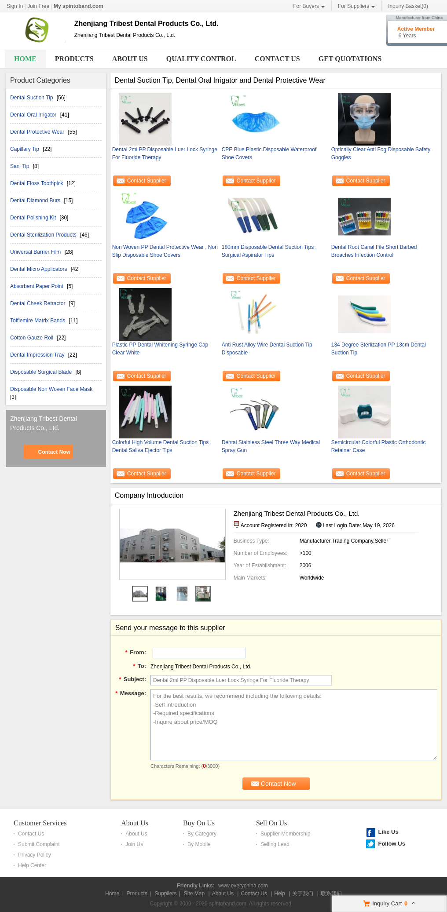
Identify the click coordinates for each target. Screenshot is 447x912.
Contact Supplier (146, 181)
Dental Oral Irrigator (34, 115)
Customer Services (40, 823)
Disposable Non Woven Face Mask (51, 389)
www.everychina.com (243, 886)
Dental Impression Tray (38, 355)
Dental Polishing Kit (33, 218)
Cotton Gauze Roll (32, 338)
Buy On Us (199, 823)
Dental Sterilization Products (44, 235)
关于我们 (302, 893)
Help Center (32, 865)
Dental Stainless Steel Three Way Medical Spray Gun (271, 446)
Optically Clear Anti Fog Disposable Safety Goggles (380, 153)
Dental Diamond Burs (36, 200)
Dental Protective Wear (38, 132)
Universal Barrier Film (36, 252)
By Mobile (199, 844)
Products (74, 58)
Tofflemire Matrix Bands (38, 320)
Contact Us (277, 58)
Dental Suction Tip (32, 98)
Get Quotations (350, 58)
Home (25, 58)
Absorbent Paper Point (37, 286)
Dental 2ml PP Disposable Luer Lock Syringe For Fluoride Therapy (164, 153)
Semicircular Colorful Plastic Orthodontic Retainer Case (378, 446)
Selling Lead (274, 844)
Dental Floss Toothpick (37, 183)
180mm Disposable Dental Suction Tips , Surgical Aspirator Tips (269, 251)
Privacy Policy (34, 855)
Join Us (134, 844)
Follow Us (391, 843)
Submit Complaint (39, 844)
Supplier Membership (285, 834)
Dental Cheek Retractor (38, 303)
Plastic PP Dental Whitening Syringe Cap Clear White (160, 349)
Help (279, 893)
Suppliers (165, 893)
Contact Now (54, 452)
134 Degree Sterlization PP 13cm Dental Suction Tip (378, 349)
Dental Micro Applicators (39, 269)
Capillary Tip (25, 149)
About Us (130, 58)
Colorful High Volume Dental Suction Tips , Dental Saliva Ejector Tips (162, 446)
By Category (201, 834)
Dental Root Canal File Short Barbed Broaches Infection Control (374, 251)
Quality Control (201, 58)
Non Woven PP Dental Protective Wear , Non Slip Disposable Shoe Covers (165, 251)
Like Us (388, 831)
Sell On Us (271, 823)
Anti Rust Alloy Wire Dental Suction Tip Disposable (267, 349)
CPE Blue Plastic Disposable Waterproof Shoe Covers (269, 153)
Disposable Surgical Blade (41, 372)
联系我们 (331, 893)
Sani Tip (20, 166)
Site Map (194, 893)
